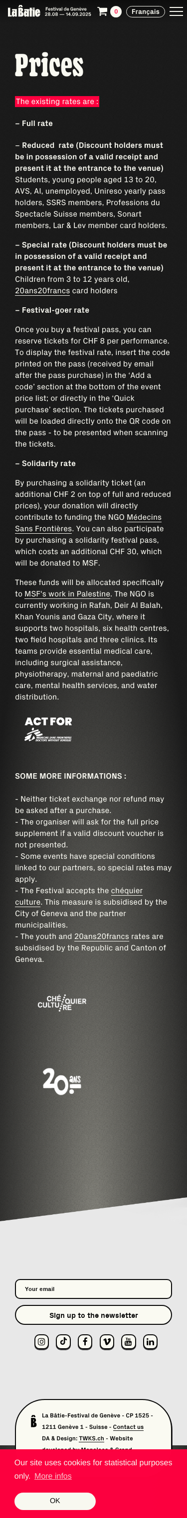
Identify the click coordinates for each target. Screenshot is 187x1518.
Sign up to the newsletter (93, 1315)
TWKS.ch (91, 1438)
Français (146, 11)
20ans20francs (42, 290)
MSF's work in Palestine (67, 593)
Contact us (128, 1427)
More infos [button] (53, 1476)
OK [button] (55, 1501)
